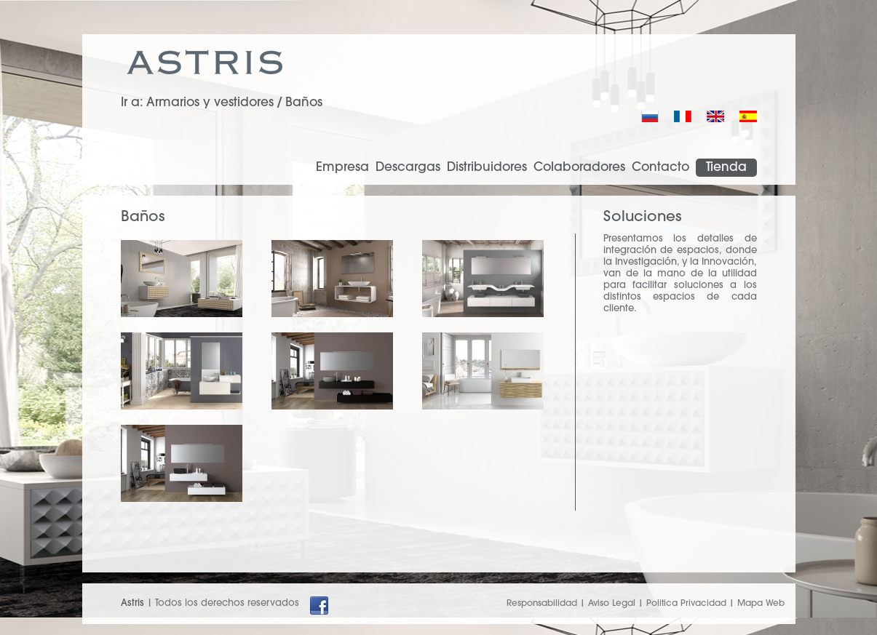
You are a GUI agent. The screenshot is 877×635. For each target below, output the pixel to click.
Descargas (408, 167)
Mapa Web (761, 603)
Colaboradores (579, 167)
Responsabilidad (542, 603)
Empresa (342, 167)
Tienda (726, 167)
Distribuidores (487, 167)
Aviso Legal (611, 603)
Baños (303, 103)
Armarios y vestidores (210, 103)
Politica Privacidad (686, 603)
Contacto (660, 167)
